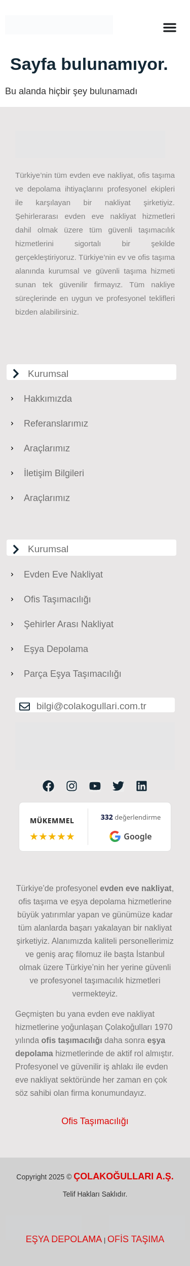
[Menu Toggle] (170, 27)
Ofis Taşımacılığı (95, 1121)
